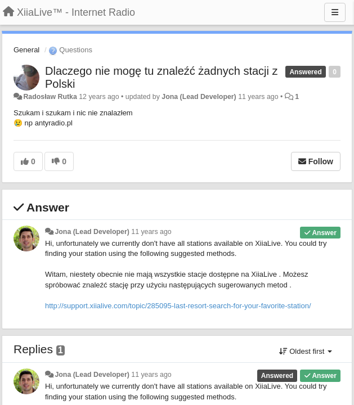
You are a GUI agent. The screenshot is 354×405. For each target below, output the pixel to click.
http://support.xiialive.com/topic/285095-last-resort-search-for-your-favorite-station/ (178, 306)
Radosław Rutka (50, 97)
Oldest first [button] (305, 351)
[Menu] (335, 12)
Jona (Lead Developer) (199, 97)
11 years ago (151, 232)
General (26, 50)
